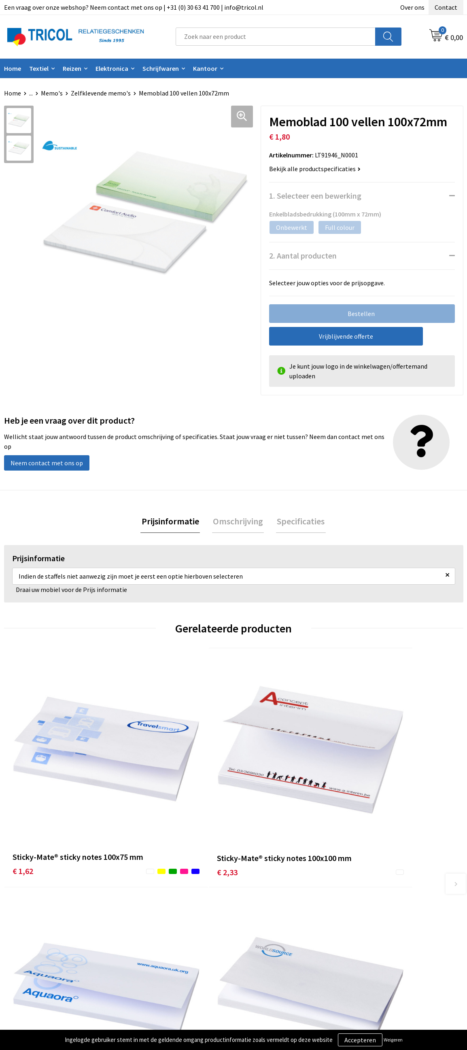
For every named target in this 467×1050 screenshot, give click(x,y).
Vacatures (143, 950)
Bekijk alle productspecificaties (315, 169)
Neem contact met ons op (47, 463)
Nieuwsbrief (146, 926)
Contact (446, 7)
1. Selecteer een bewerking (315, 196)
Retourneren (261, 938)
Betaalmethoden (267, 926)
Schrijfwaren (160, 68)
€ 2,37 (252, 794)
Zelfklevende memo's (101, 93)
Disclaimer (372, 938)
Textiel (39, 68)
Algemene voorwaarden (390, 913)
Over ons (412, 7)
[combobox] (276, 37)
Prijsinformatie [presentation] (172, 521)
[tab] (172, 522)
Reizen (72, 68)
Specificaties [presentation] (299, 521)
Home (12, 93)
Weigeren (393, 1040)
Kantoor (205, 68)
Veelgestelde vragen (158, 938)
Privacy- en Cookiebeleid (391, 926)
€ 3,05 (367, 794)
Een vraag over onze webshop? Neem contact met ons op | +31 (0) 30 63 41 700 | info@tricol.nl (133, 7)
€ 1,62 (23, 794)
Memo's (52, 93)
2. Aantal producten (303, 255)
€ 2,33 (137, 794)
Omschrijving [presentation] (238, 521)
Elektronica (112, 68)
